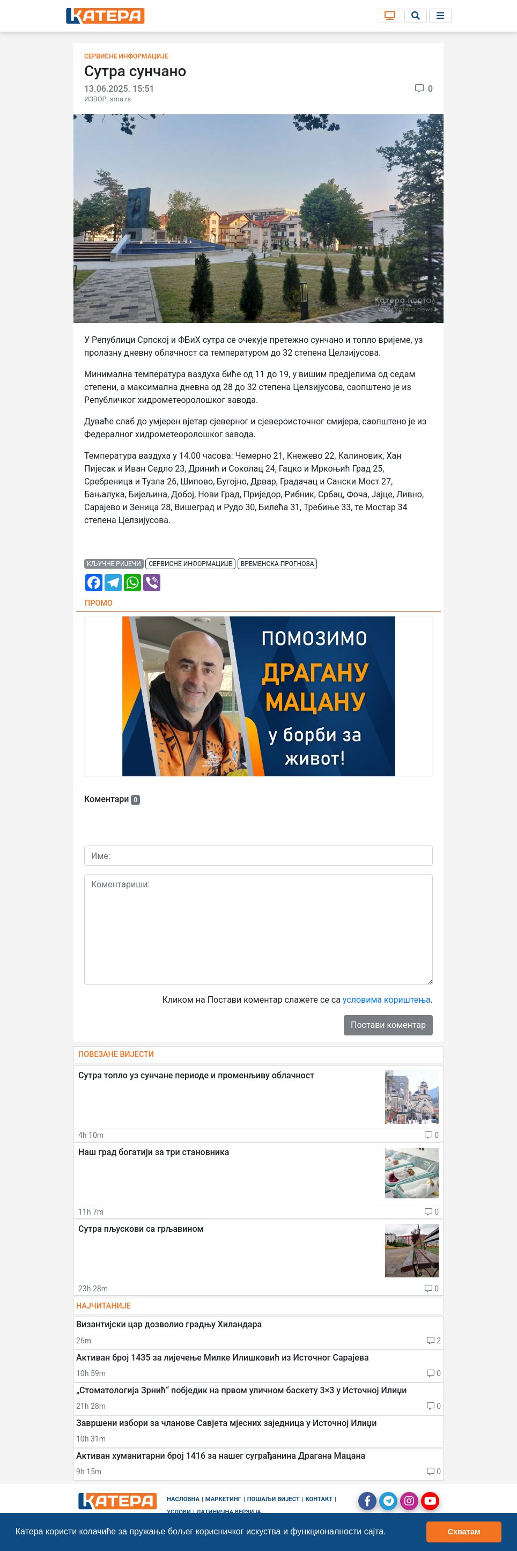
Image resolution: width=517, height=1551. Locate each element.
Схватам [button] (464, 1531)
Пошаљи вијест (273, 1499)
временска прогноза (277, 564)
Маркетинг (223, 1499)
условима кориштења (387, 1000)
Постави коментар (388, 1025)
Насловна (183, 1499)
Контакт (319, 1499)
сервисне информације (190, 564)
